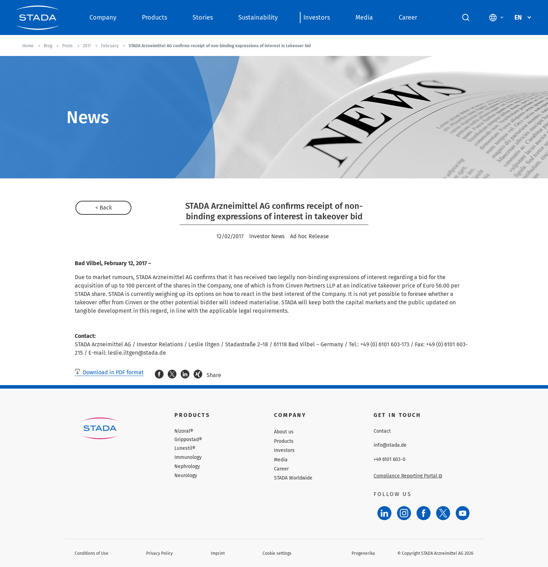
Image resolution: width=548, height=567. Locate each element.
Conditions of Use (91, 553)
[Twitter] (443, 513)
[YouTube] (463, 513)
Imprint (218, 553)
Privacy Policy (159, 553)
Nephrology (187, 466)
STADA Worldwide (293, 478)
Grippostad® (188, 439)
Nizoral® (183, 431)
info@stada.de (390, 445)
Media (364, 17)
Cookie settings (276, 553)
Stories (203, 17)
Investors (316, 17)
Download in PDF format (109, 372)
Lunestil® (184, 448)
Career (408, 17)
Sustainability (258, 17)
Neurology (185, 476)
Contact (382, 431)
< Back (103, 207)
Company (102, 17)
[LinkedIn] (384, 513)
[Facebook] (424, 513)
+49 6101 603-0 (389, 459)
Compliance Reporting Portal (408, 476)
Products (154, 17)
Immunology (188, 457)
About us (284, 432)
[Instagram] (404, 513)
